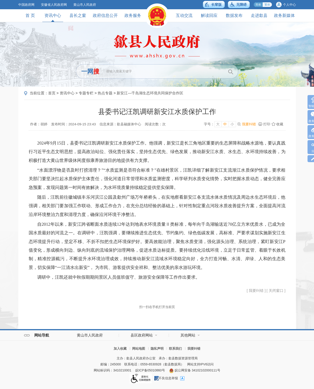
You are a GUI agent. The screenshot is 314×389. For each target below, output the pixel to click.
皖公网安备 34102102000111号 (194, 370)
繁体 (267, 4)
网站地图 (138, 348)
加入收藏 (120, 348)
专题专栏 (86, 93)
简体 (258, 4)
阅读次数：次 (155, 124)
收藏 (279, 124)
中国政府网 (26, 4)
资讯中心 (52, 17)
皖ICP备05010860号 (150, 370)
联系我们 (175, 348)
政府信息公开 (105, 15)
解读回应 (209, 15)
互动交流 (184, 15)
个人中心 (289, 4)
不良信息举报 (166, 378)
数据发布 (234, 15)
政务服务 (132, 15)
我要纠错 (249, 124)
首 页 (30, 15)
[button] (214, 4)
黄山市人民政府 (84, 4)
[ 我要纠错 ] (256, 291)
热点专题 (105, 93)
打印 (266, 124)
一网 (90, 71)
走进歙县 (259, 15)
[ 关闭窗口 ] (276, 291)
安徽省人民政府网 (54, 4)
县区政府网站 (142, 335)
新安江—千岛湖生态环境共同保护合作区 (150, 93)
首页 (52, 93)
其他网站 (187, 335)
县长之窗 (77, 15)
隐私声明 (157, 348)
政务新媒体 (284, 15)
